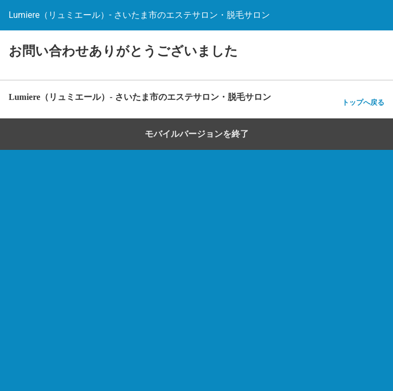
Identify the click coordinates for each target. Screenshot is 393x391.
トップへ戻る (363, 102)
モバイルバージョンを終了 (197, 134)
